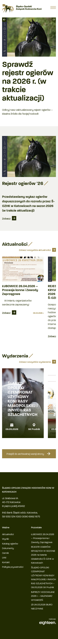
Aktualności (8, 534)
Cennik (5, 553)
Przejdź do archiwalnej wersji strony (29, 453)
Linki (4, 558)
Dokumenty (8, 548)
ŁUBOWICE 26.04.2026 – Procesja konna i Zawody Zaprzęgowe (20, 290)
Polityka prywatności (12, 567)
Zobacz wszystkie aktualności (35, 250)
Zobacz (6, 219)
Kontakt (6, 562)
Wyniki (5, 539)
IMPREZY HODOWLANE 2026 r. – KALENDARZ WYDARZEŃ (43, 596)
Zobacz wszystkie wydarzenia (35, 362)
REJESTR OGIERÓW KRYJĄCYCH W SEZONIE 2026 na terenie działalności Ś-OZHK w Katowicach (43, 555)
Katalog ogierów (10, 544)
